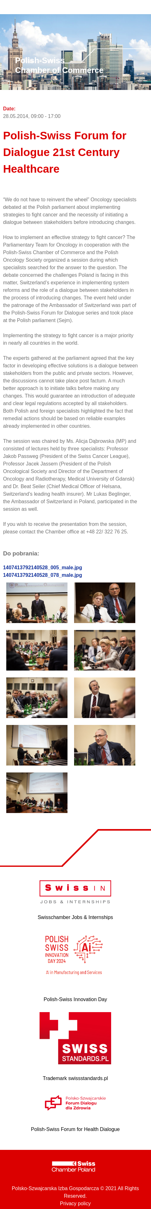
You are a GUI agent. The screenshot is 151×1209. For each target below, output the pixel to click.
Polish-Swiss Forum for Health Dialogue (75, 1129)
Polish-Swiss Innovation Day (75, 999)
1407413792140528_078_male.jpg (42, 575)
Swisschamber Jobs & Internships (75, 917)
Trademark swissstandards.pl (75, 1078)
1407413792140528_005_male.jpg (42, 567)
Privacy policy (75, 1203)
